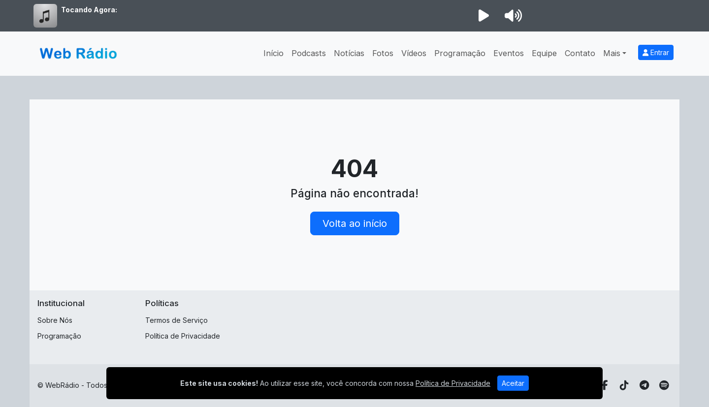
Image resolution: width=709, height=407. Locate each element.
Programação (459, 53)
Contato (580, 53)
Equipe (544, 53)
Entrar (656, 52)
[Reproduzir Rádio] (483, 16)
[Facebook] (605, 385)
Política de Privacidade (182, 336)
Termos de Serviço (176, 320)
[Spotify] (664, 385)
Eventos (508, 53)
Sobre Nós (54, 320)
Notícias (349, 53)
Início (273, 53)
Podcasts (308, 53)
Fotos (382, 53)
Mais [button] (611, 53)
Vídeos (413, 53)
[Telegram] (644, 385)
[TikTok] (624, 385)
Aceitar (513, 383)
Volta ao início (354, 223)
